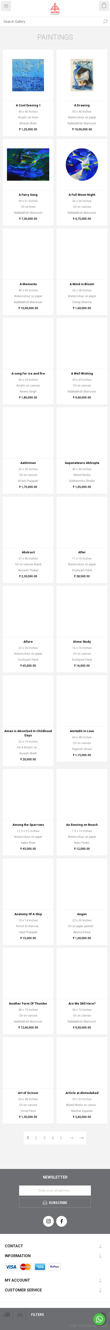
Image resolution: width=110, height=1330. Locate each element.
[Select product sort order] (19, 1314)
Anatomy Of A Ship (28, 914)
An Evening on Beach (82, 825)
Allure (28, 641)
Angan (82, 914)
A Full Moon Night (82, 195)
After (82, 552)
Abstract (28, 552)
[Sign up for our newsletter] (55, 1190)
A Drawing (82, 105)
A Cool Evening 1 (28, 105)
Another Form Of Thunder (28, 1003)
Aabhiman (28, 463)
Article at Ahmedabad (82, 1093)
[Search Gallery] (50, 21)
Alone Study (82, 641)
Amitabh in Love (82, 731)
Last (81, 1138)
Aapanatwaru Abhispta (82, 463)
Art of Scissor (28, 1093)
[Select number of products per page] (6, 1314)
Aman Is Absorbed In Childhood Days (28, 733)
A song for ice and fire (28, 373)
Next (71, 1138)
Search (105, 21)
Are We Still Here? (82, 1003)
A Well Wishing (82, 373)
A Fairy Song (28, 195)
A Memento (28, 284)
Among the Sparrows (28, 825)
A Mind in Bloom (82, 284)
